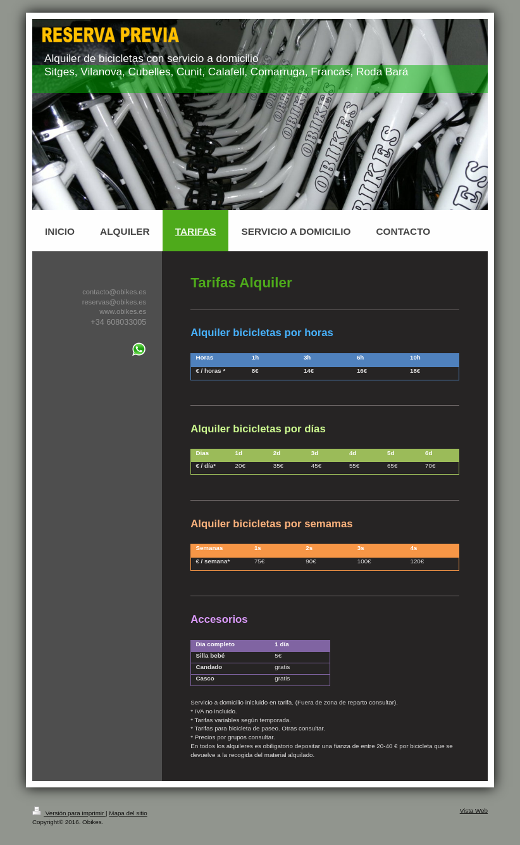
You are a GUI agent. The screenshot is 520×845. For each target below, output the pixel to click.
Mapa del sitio (128, 813)
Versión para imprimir (69, 813)
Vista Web (474, 810)
